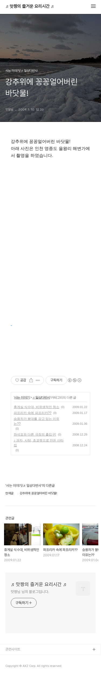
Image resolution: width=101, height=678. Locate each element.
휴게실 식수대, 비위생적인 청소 (36, 407)
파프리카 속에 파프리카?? (32, 413)
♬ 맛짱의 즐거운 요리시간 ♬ (29, 6)
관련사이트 (12, 649)
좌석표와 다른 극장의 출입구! (35, 434)
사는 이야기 (21, 397)
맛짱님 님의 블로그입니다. (30, 592)
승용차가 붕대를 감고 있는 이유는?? (36, 421)
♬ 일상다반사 (41, 397)
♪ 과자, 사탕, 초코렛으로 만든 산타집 (39, 443)
